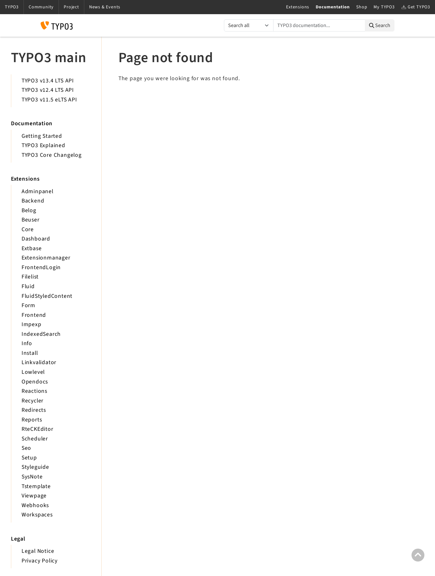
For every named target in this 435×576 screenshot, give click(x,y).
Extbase (32, 248)
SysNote (32, 477)
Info (27, 343)
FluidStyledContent (47, 296)
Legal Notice (38, 551)
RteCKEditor (37, 429)
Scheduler (35, 439)
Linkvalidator (39, 362)
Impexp (32, 324)
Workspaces (37, 515)
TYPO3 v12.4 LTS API (48, 90)
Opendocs (35, 382)
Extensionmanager (46, 258)
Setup (29, 458)
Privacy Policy (40, 561)
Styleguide (35, 467)
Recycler (32, 401)
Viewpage (34, 496)
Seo (26, 448)
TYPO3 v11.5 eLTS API (49, 100)
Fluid (28, 286)
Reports (32, 420)
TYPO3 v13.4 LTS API (48, 81)
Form (28, 305)
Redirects (34, 410)
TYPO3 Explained (43, 145)
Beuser (31, 220)
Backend (33, 201)
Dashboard (36, 239)
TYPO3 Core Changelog (52, 155)
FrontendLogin (41, 267)
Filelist (30, 277)
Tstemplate (36, 486)
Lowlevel (33, 372)
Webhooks (35, 505)
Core (28, 229)
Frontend (34, 315)
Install (30, 353)
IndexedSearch (41, 334)
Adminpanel (37, 191)
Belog (29, 210)
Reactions (34, 391)
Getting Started (42, 136)
